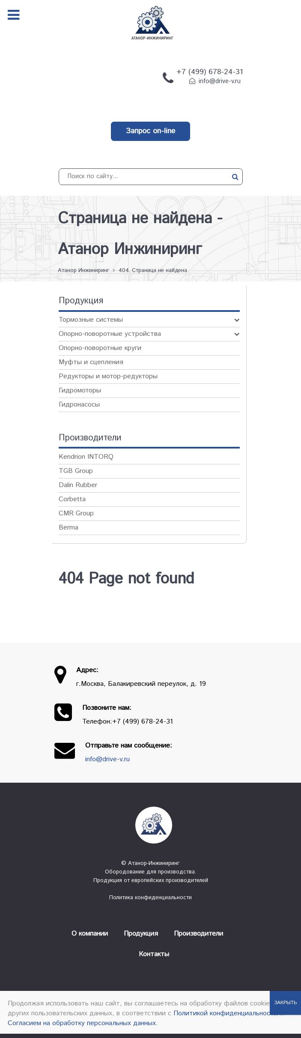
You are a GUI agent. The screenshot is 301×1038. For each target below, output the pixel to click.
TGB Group (76, 471)
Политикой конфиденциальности (225, 1013)
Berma (68, 527)
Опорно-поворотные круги (100, 348)
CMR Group (76, 513)
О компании (90, 934)
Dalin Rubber (78, 485)
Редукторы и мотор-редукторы (108, 376)
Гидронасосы (79, 405)
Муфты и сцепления (91, 362)
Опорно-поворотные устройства (110, 334)
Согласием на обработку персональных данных (82, 1023)
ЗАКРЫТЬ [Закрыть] (285, 1002)
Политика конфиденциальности (150, 898)
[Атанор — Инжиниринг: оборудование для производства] (150, 825)
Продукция (141, 934)
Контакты (154, 954)
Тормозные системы (91, 320)
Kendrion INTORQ (86, 457)
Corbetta (72, 499)
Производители (198, 934)
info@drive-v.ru (220, 81)
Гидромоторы (80, 390)
